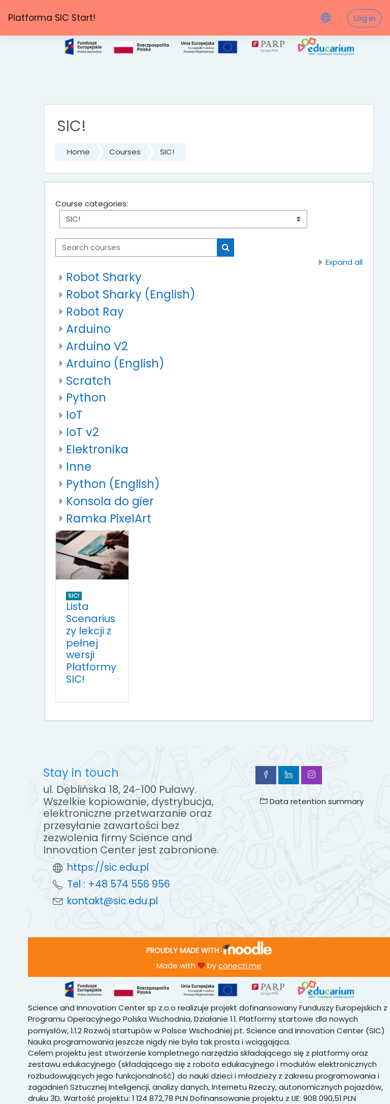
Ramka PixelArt (108, 518)
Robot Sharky (104, 277)
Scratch (88, 381)
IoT (74, 415)
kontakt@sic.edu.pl (112, 901)
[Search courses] (136, 247)
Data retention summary (312, 801)
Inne (78, 466)
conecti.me (240, 965)
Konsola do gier (110, 501)
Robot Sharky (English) (131, 294)
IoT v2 (82, 432)
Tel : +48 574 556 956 (118, 884)
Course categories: (91, 203)
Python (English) (113, 484)
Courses (125, 151)
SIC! (167, 151)
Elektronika (97, 449)
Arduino (88, 329)
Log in (364, 18)
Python (86, 397)
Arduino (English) (115, 363)
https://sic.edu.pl (108, 867)
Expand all (344, 262)
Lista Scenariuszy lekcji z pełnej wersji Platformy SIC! (91, 642)
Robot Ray (95, 311)
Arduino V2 (97, 346)
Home (78, 151)
